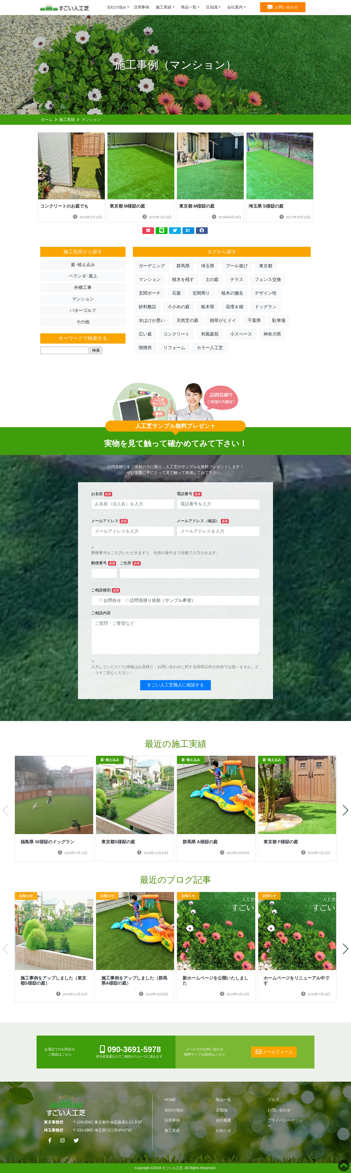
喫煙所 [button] (145, 347)
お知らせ (223, 1130)
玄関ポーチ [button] (150, 293)
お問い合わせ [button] (282, 7)
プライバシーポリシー (284, 1123)
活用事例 (141, 7)
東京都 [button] (265, 265)
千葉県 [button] (254, 320)
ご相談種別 (105, 590)
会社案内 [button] (235, 7)
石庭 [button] (176, 293)
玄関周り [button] (201, 293)
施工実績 (67, 119)
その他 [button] (82, 321)
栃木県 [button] (207, 306)
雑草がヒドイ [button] (223, 320)
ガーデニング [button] (152, 265)
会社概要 (223, 1120)
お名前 (101, 494)
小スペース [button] (241, 334)
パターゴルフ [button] (83, 310)
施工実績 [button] (163, 7)
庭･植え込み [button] (83, 264)
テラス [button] (236, 279)
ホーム (47, 119)
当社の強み (174, 1110)
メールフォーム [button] (274, 1051)
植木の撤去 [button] (232, 293)
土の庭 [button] (212, 279)
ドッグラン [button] (266, 306)
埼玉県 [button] (207, 265)
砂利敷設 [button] (147, 306)
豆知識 (221, 1110)
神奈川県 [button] (272, 334)
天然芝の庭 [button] (187, 320)
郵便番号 (103, 563)
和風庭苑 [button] (210, 334)
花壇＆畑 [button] (234, 306)
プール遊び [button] (237, 265)
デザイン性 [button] (266, 293)
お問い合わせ (279, 1110)
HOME (170, 1100)
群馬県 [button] (183, 265)
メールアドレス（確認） (203, 521)
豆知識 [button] (212, 7)
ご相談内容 (101, 613)
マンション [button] (83, 299)
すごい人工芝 (172, 1168)
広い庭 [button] (145, 334)
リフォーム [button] (174, 347)
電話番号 (189, 494)
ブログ (273, 1100)
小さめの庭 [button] (179, 306)
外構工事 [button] (83, 287)
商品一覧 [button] (188, 7)
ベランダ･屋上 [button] (83, 276)
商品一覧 (223, 1100)
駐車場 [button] (278, 320)
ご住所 (130, 563)
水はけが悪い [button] (152, 320)
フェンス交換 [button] (268, 279)
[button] (345, 810)
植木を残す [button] (183, 279)
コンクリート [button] (176, 334)
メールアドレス (109, 521)
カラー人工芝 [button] (210, 347)
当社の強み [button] (116, 7)
